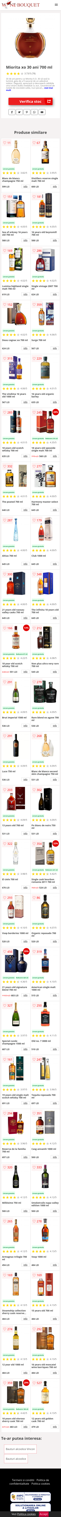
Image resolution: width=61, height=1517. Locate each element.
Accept (44, 1514)
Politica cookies (40, 1483)
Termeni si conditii (23, 1480)
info (25, 186)
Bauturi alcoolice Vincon (20, 1449)
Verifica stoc (36, 101)
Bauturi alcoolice (16, 1459)
